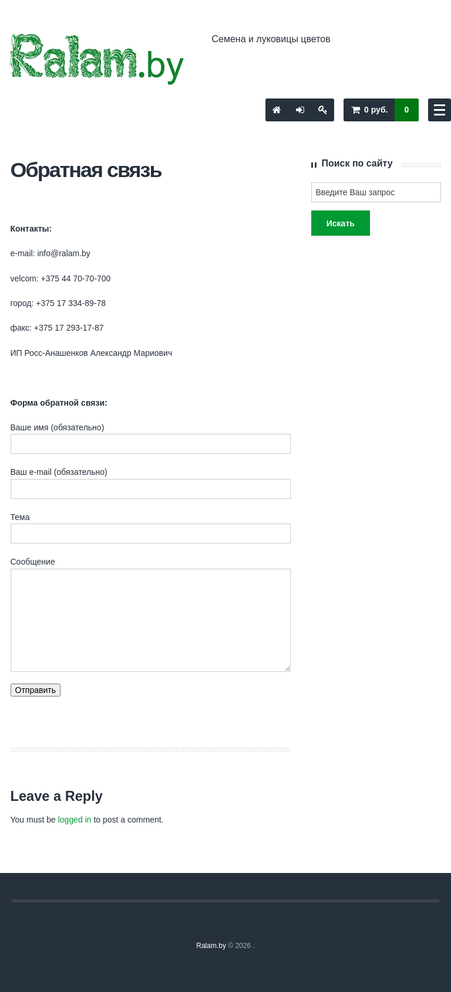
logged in (75, 819)
